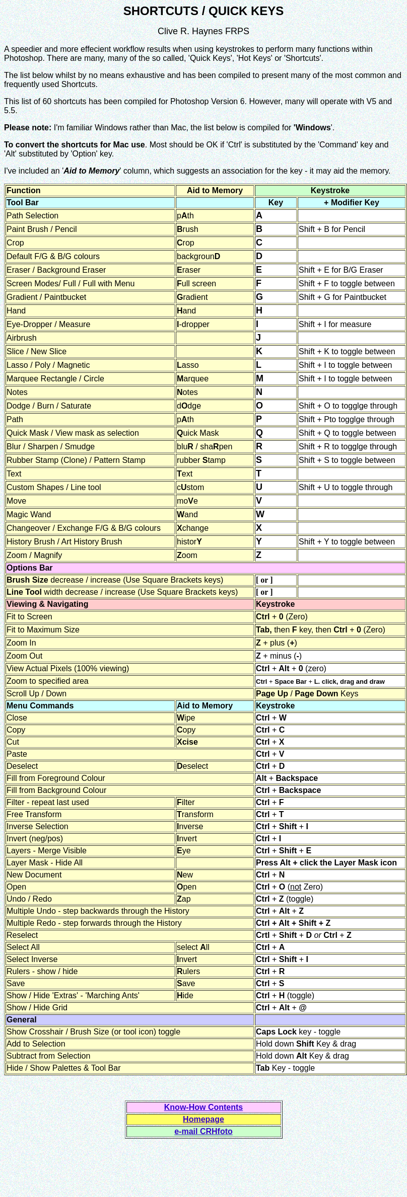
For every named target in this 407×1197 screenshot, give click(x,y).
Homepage (203, 1119)
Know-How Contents (203, 1107)
